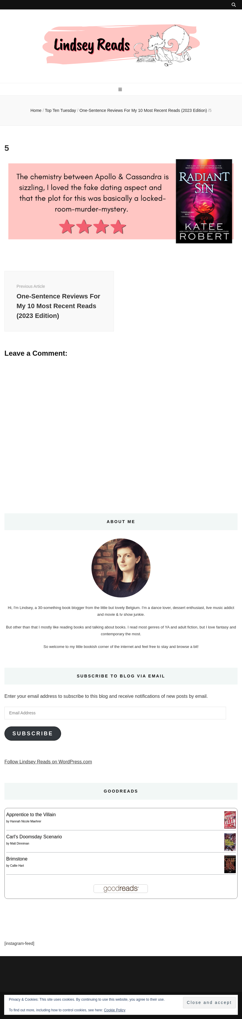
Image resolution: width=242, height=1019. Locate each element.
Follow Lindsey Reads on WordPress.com (48, 761)
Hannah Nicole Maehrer (25, 821)
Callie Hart (17, 865)
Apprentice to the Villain (31, 814)
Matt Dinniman (19, 843)
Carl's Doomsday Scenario (34, 836)
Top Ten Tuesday (60, 110)
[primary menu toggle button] (120, 89)
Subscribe (32, 734)
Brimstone (16, 858)
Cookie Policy (114, 1010)
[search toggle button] (234, 5)
